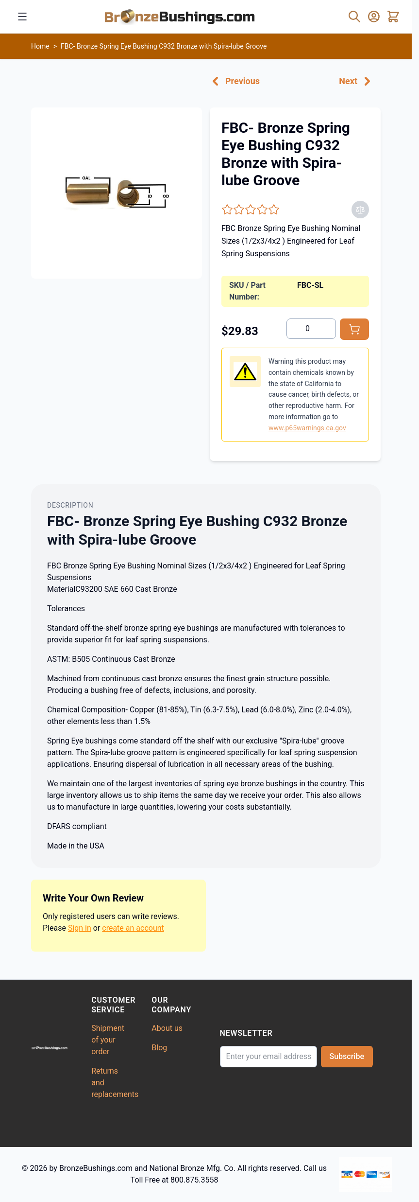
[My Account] (374, 16)
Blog (159, 1047)
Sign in (79, 928)
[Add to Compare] (360, 209)
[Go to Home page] (179, 16)
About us (167, 1028)
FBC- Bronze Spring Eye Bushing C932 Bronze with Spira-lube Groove (164, 46)
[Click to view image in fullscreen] (116, 193)
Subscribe (347, 1056)
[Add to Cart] (354, 329)
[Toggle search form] (354, 16)
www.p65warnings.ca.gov (307, 428)
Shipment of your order (107, 1040)
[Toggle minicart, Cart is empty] (393, 16)
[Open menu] (22, 16)
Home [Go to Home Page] (40, 46)
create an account (133, 928)
